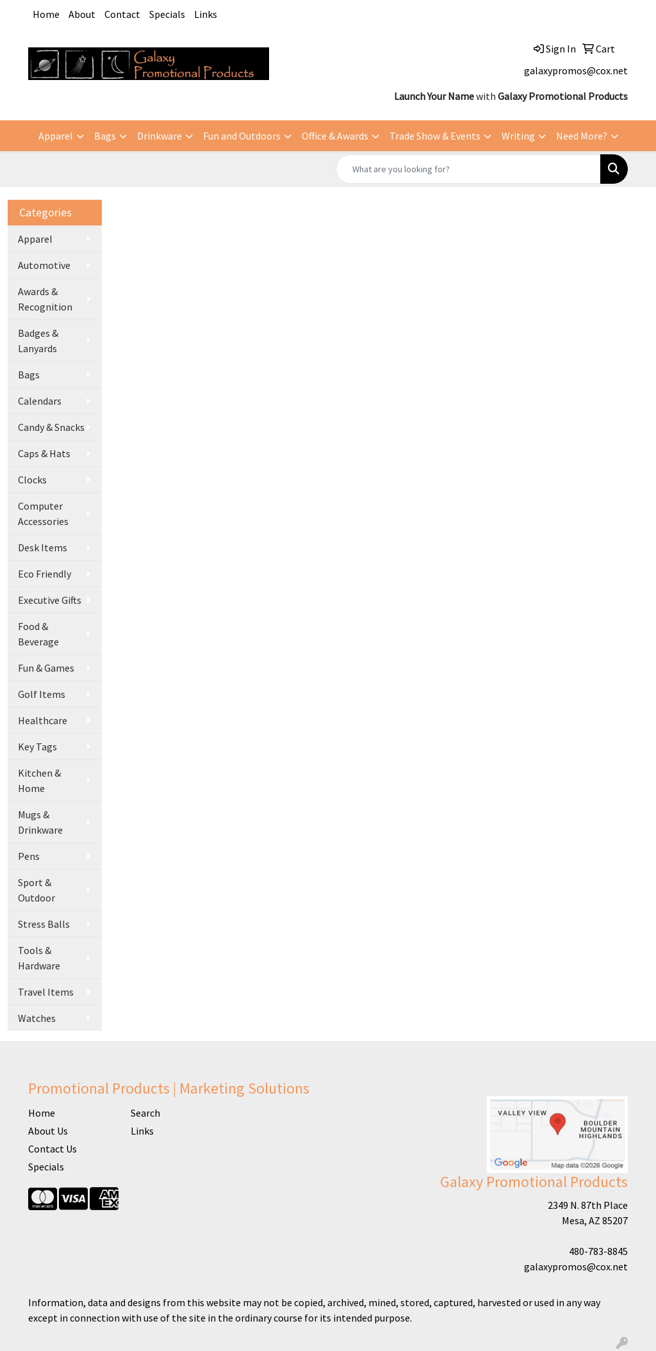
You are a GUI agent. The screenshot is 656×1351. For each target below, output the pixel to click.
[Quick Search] (468, 169)
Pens (29, 856)
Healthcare (42, 720)
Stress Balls (44, 924)
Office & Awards (335, 135)
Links (205, 14)
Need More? (581, 135)
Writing (518, 135)
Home (46, 14)
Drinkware (159, 135)
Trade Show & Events (435, 135)
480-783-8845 (598, 1251)
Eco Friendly (44, 573)
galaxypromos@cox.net (576, 70)
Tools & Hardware (39, 958)
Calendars (40, 400)
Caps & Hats (44, 453)
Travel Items (46, 991)
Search (145, 1112)
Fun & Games (46, 667)
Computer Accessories (43, 513)
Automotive (44, 265)
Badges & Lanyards (38, 341)
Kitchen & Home (39, 780)
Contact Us (52, 1148)
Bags (105, 135)
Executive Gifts (49, 600)
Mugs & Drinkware (40, 822)
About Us (48, 1130)
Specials (167, 14)
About (82, 14)
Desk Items (42, 547)
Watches (37, 1018)
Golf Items (41, 694)
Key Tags (37, 746)
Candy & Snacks (51, 427)
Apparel (55, 135)
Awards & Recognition (45, 299)
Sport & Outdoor (36, 890)
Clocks (32, 479)
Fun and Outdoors (242, 135)
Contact (122, 14)
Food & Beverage (38, 634)
